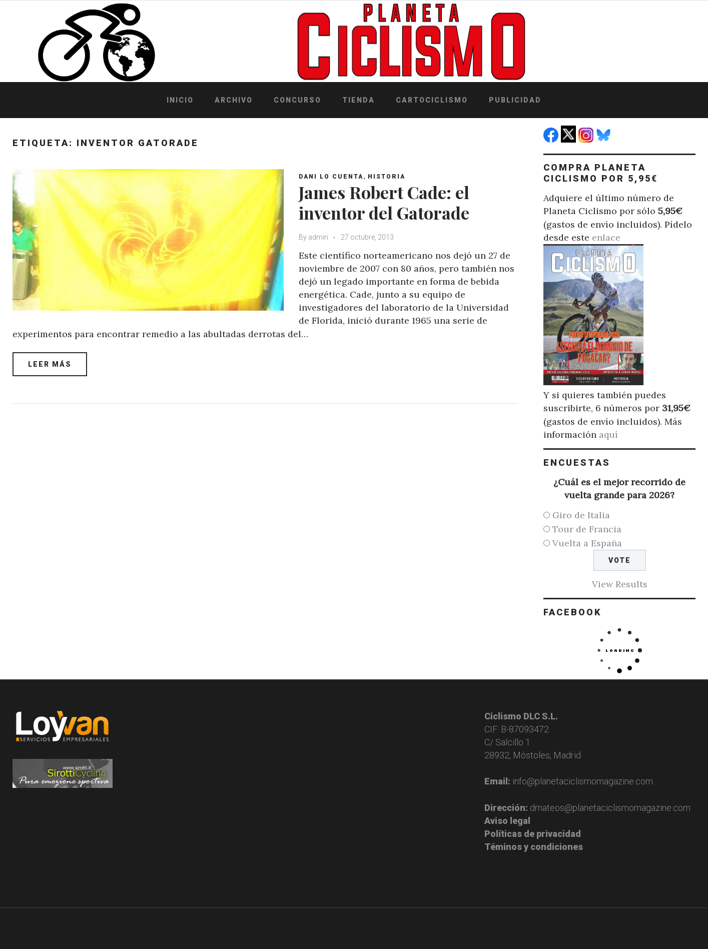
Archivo (234, 100)
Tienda (358, 100)
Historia (386, 176)
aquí (608, 434)
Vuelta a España (587, 543)
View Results (619, 584)
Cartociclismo (432, 100)
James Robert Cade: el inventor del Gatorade (384, 202)
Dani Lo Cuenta (331, 176)
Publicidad (515, 100)
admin (318, 237)
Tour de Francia (586, 529)
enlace (606, 237)
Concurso (297, 100)
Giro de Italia (581, 515)
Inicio (180, 100)
